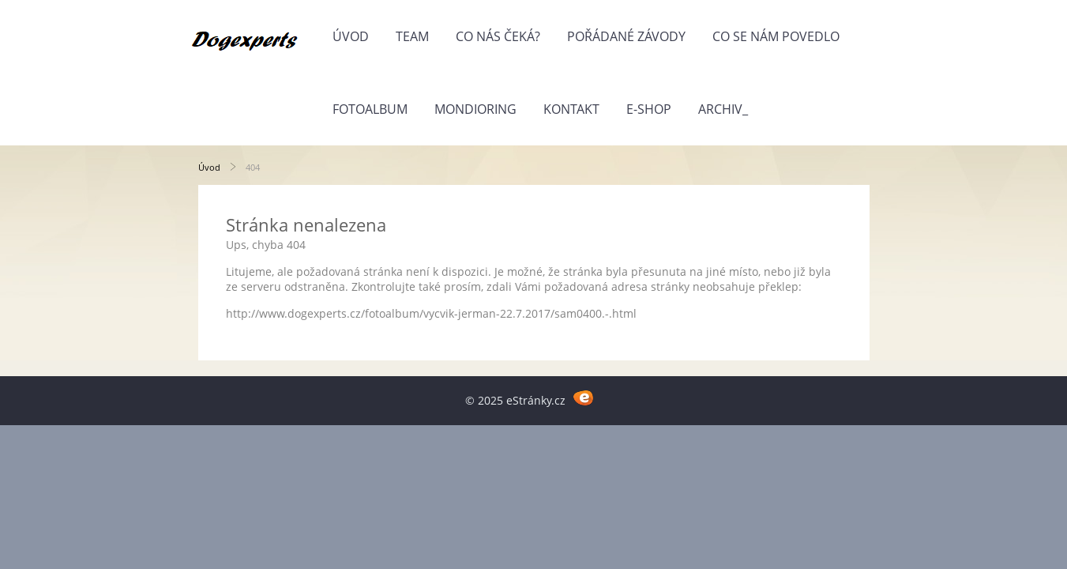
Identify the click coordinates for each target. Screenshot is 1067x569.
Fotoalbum (370, 109)
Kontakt (571, 109)
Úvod (350, 36)
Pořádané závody (626, 36)
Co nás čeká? (498, 36)
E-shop (648, 109)
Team (412, 36)
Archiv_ (723, 109)
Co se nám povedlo (776, 36)
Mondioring (475, 109)
